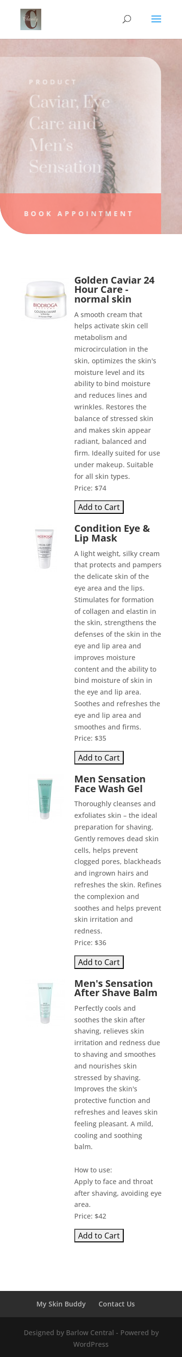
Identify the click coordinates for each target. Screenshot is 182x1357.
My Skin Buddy (61, 1303)
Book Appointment (77, 213)
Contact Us (117, 1303)
